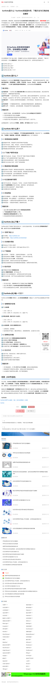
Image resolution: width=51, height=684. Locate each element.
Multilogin (28, 623)
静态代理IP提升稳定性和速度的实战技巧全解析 (25, 490)
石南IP (13, 17)
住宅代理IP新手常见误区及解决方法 (22, 481)
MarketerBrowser (30, 634)
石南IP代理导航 (8, 2)
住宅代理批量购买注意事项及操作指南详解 (24, 528)
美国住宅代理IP (6, 620)
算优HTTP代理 (29, 658)
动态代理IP (5, 612)
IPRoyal (28, 653)
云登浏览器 (5, 610)
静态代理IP (28, 612)
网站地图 (4, 682)
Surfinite (2, 403)
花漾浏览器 (28, 626)
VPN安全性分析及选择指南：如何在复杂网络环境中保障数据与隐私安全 (19, 549)
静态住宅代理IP (6, 645)
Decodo (28, 663)
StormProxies (6, 647)
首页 (8, 6)
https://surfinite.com (14, 235)
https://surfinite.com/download (18, 238)
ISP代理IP (5, 628)
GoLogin (28, 669)
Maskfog (5, 642)
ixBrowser (28, 642)
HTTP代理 (28, 655)
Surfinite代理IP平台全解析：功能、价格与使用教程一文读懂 (14, 400)
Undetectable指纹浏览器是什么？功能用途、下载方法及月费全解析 (17, 422)
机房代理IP (5, 666)
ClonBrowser (29, 650)
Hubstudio (28, 615)
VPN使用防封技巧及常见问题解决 (21, 443)
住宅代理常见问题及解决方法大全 (21, 500)
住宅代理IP (5, 607)
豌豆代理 (28, 639)
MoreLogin (5, 623)
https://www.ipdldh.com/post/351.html (15, 415)
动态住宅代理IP (6, 653)
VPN (4, 639)
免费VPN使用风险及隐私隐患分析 (21, 462)
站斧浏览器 (28, 636)
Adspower (28, 610)
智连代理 (5, 661)
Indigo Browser (6, 650)
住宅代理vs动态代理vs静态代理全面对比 (23, 509)
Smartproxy (28, 645)
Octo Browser (29, 628)
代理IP (4, 604)
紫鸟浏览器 (28, 607)
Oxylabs (4, 655)
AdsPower (28, 647)
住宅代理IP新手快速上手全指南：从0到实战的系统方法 (27, 519)
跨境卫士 (28, 620)
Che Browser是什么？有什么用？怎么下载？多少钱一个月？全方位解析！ (19, 429)
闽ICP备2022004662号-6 (12, 682)
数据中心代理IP (6, 618)
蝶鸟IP (4, 658)
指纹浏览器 (43, 20)
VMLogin (5, 669)
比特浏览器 (28, 618)
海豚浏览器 (28, 631)
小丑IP (27, 661)
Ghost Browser (6, 634)
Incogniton (5, 626)
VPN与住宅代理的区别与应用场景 (21, 453)
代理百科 (12, 6)
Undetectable (6, 636)
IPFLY (27, 666)
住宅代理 (5, 615)
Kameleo (5, 631)
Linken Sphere (6, 663)
